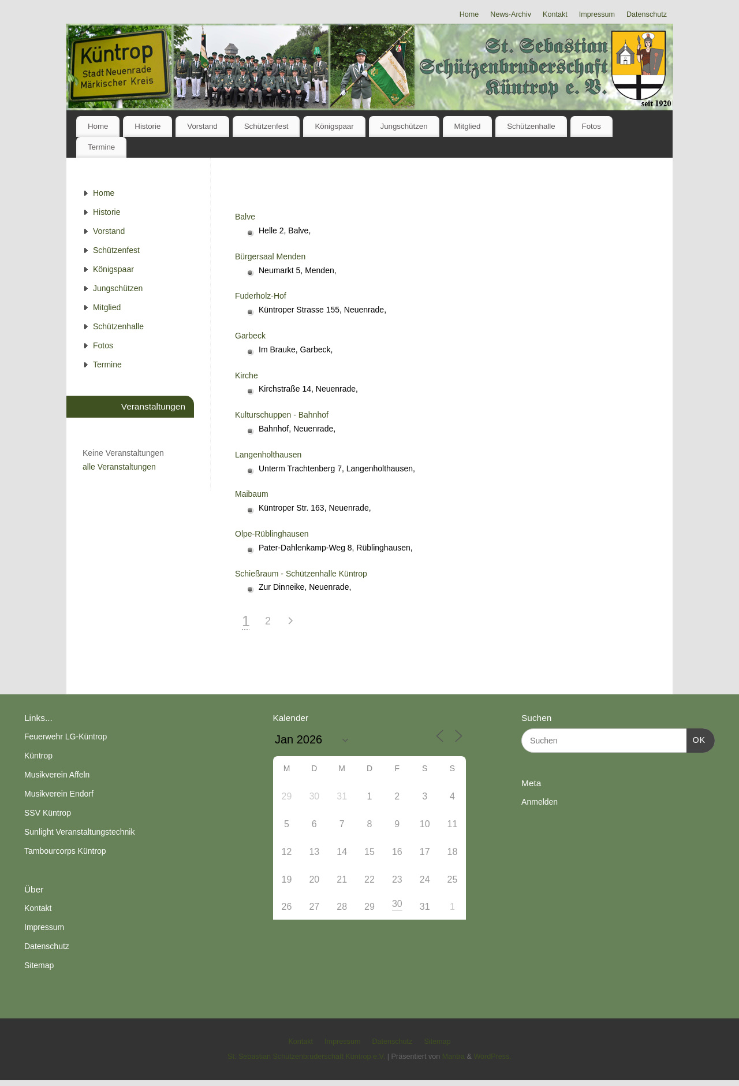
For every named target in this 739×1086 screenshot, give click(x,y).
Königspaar (334, 126)
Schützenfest (266, 126)
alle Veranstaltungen (119, 466)
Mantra (453, 1056)
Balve (245, 216)
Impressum (597, 14)
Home (469, 14)
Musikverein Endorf (59, 793)
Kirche (246, 375)
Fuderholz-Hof (260, 295)
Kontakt (555, 14)
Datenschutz (646, 14)
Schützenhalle (531, 126)
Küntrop (38, 755)
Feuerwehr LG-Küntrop (65, 736)
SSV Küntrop (47, 812)
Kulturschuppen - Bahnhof (282, 414)
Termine (101, 147)
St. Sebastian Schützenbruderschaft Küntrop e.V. (306, 1056)
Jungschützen (404, 126)
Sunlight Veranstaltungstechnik (79, 831)
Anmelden (539, 801)
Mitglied (467, 126)
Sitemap (39, 965)
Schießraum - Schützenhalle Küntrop (301, 573)
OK (696, 739)
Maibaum (251, 494)
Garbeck (250, 335)
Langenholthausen (268, 454)
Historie (148, 126)
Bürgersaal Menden (270, 256)
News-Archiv (510, 14)
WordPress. (492, 1056)
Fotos (591, 126)
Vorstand (202, 126)
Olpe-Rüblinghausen (272, 533)
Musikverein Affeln (56, 774)
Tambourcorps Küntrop (65, 851)
